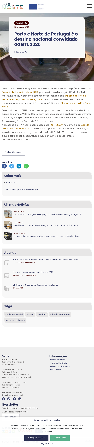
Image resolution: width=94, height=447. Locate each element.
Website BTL (11, 182)
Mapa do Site (55, 369)
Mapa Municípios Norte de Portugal (22, 189)
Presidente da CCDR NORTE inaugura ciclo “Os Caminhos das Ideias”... (47, 225)
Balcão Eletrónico (57, 359)
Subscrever (10, 417)
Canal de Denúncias (58, 363)
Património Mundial (14, 314)
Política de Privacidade (59, 366)
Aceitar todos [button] (60, 438)
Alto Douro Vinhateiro (15, 320)
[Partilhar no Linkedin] (19, 166)
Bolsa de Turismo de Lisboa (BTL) (20, 92)
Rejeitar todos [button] (47, 444)
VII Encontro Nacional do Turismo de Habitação (35, 285)
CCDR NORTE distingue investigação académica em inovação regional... (48, 214)
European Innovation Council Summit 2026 (33, 272)
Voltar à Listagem (13, 152)
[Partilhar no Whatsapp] (26, 166)
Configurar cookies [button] (36, 438)
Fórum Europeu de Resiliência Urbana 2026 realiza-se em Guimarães (46, 259)
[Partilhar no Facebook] (4, 166)
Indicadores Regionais (60, 314)
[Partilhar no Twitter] (11, 166)
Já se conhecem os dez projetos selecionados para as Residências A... (47, 236)
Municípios (42, 314)
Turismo (30, 314)
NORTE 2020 (56, 124)
